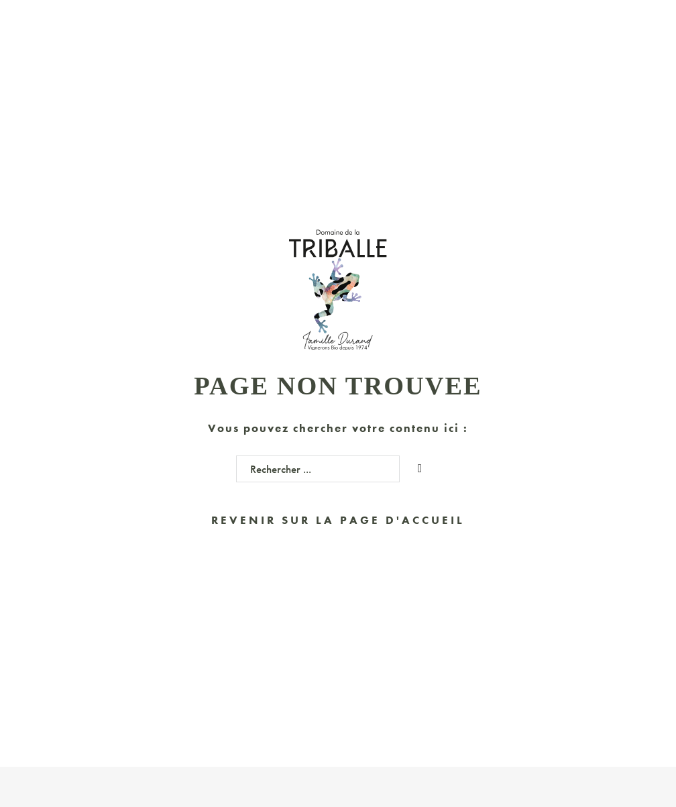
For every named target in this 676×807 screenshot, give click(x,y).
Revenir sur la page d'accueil (338, 520)
